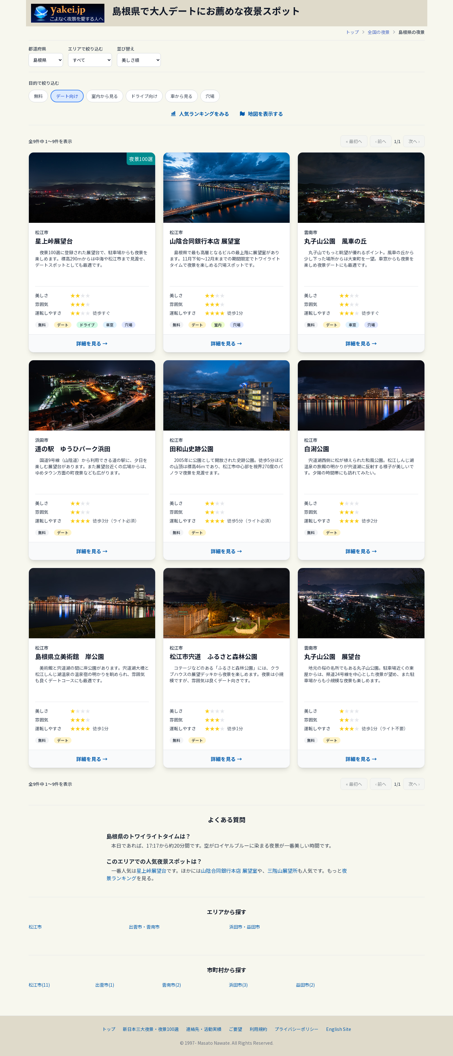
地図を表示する (261, 113)
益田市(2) (305, 985)
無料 (38, 96)
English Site (338, 1029)
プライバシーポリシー (297, 1029)
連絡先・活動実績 (203, 1029)
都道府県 (37, 49)
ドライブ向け (144, 96)
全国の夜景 (379, 32)
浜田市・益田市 (244, 927)
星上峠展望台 (151, 870)
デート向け (67, 96)
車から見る (181, 96)
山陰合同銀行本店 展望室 (229, 870)
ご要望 (235, 1029)
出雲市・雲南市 (144, 927)
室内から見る (105, 96)
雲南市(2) (171, 985)
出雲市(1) (104, 985)
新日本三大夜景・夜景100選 (151, 1029)
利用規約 (258, 1029)
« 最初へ (354, 141)
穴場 (210, 96)
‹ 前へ (380, 141)
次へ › (413, 141)
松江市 (35, 927)
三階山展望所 (282, 870)
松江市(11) (39, 985)
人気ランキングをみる (199, 113)
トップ (352, 32)
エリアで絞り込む (85, 49)
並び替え (125, 49)
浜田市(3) (238, 985)
